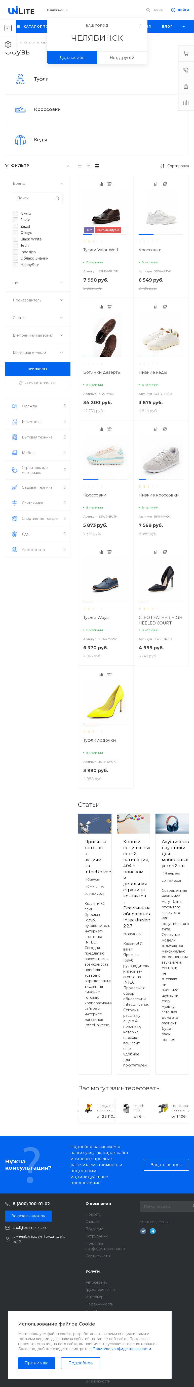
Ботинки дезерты (102, 372)
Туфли (41, 79)
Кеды (40, 140)
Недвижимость (99, 1304)
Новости (93, 1214)
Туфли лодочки (99, 740)
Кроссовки (47, 109)
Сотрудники (97, 1236)
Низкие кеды (153, 372)
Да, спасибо (72, 57)
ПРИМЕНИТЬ (38, 368)
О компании (98, 1203)
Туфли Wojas (96, 617)
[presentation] (78, 1111)
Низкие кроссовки (159, 495)
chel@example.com (30, 1227)
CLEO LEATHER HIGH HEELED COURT (160, 620)
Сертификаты (98, 1256)
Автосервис (96, 1282)
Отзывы (92, 1221)
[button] (87, 234)
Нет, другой (122, 57)
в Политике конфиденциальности (120, 1349)
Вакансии (94, 1229)
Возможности (98, 1381)
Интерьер (94, 1297)
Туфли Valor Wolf (100, 249)
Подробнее (80, 1363)
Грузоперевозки (100, 1289)
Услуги (93, 1271)
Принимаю (37, 1363)
